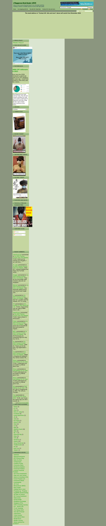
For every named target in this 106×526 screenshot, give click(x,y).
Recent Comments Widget (23, 402)
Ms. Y (15, 432)
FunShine (16, 413)
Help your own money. (20, 475)
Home (14, 9)
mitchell (15, 285)
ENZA (15, 406)
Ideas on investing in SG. (21, 477)
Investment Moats (19, 480)
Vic (15, 446)
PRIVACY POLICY (18, 42)
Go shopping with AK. (23, 9)
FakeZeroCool (17, 254)
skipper (16, 450)
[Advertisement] (53, 26)
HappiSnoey (16, 312)
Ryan (15, 436)
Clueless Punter (18, 463)
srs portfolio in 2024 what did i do (20, 305)
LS (14, 425)
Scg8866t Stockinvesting (21, 492)
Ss (13, 341)
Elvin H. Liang (18, 412)
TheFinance (17, 513)
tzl (14, 351)
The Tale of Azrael (19, 511)
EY (14, 408)
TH (14, 304)
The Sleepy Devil (19, 510)
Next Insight (17, 487)
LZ (13, 295)
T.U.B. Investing (18, 508)
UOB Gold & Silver (19, 517)
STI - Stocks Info (18, 506)
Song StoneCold (18, 443)
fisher (15, 321)
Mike (15, 431)
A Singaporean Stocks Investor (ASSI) (24, 3)
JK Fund (16, 484)
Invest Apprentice (19, 415)
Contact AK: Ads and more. (48, 9)
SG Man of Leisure (19, 494)
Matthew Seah (18, 429)
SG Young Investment (20, 496)
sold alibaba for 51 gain (20, 362)
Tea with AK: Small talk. (35, 9)
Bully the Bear (18, 460)
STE (15, 438)
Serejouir (16, 439)
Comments (85, 9)
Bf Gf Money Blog (19, 458)
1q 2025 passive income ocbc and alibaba (20, 256)
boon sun (16, 448)
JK (14, 417)
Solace (16, 441)
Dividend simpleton (19, 467)
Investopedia (17, 482)
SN (14, 386)
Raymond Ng (17, 434)
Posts (91, 9)
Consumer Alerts (18, 465)
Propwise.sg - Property (20, 491)
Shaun (15, 360)
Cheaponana (17, 461)
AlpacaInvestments (19, 456)
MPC (14, 331)
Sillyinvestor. (17, 498)
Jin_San (15, 265)
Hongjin (15, 275)
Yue (14, 395)
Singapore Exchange (20, 501)
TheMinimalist (18, 445)
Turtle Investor (18, 515)
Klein (15, 424)
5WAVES (16, 455)
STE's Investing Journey (21, 505)
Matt (15, 427)
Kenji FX (16, 422)
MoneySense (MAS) (20, 485)
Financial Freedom (19, 468)
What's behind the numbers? (18, 522)
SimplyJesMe (18, 499)
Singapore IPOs (18, 503)
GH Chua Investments (20, 473)
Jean (15, 419)
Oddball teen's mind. (20, 489)
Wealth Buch (17, 518)
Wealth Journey (18, 520)
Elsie (15, 410)
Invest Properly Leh (19, 479)
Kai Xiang (16, 420)
